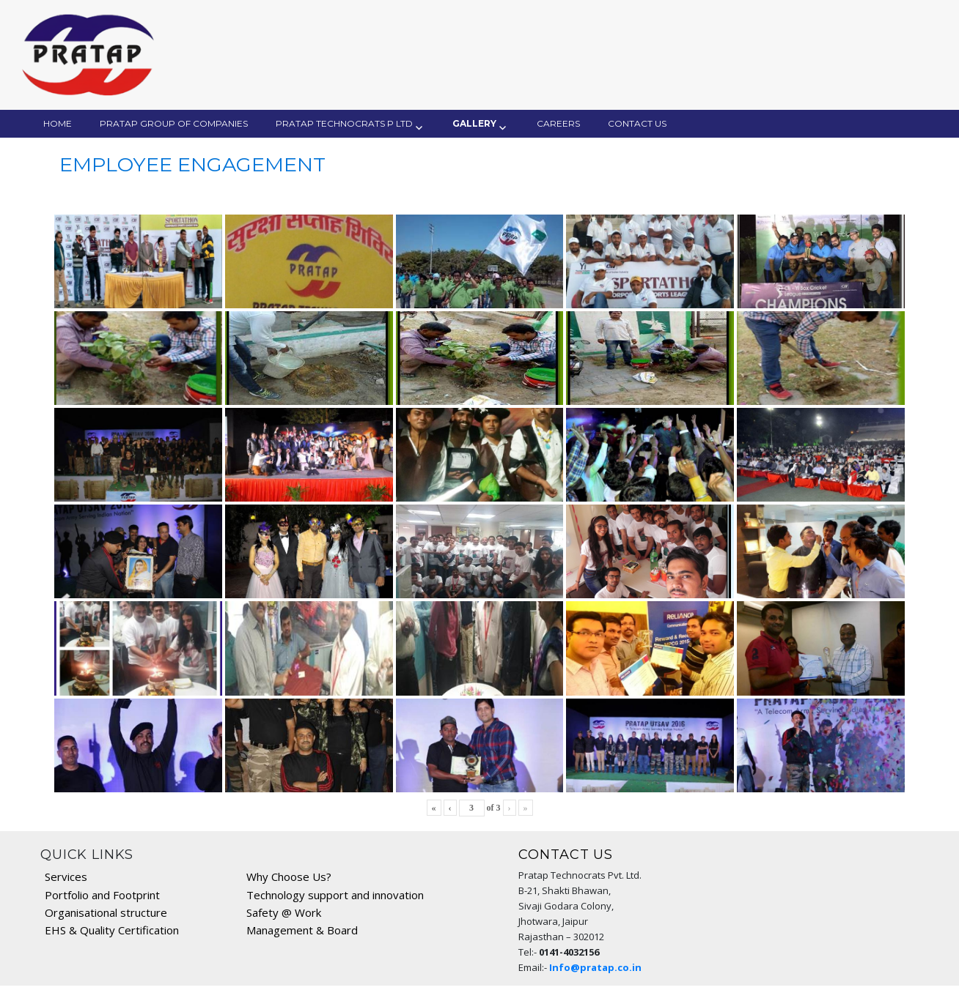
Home (57, 123)
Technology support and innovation (335, 894)
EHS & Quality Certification (112, 930)
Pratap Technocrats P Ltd (344, 123)
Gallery (474, 123)
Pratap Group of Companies (174, 123)
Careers (558, 123)
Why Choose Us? (288, 876)
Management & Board (302, 930)
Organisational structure (106, 912)
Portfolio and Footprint (102, 894)
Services (66, 876)
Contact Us (637, 123)
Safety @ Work (283, 912)
